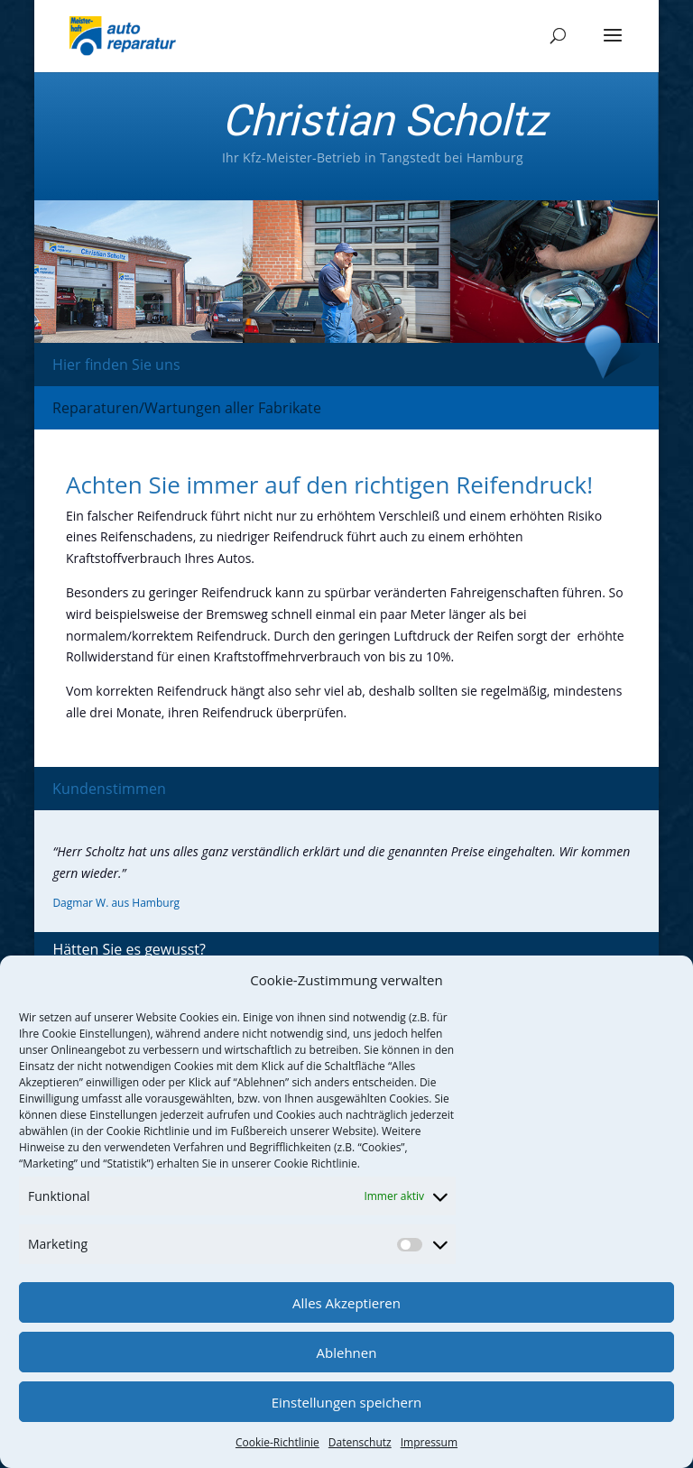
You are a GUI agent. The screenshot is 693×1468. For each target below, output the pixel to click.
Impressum (429, 1442)
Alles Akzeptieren (346, 1303)
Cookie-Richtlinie (277, 1442)
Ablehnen (347, 1352)
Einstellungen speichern (347, 1402)
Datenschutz (360, 1442)
